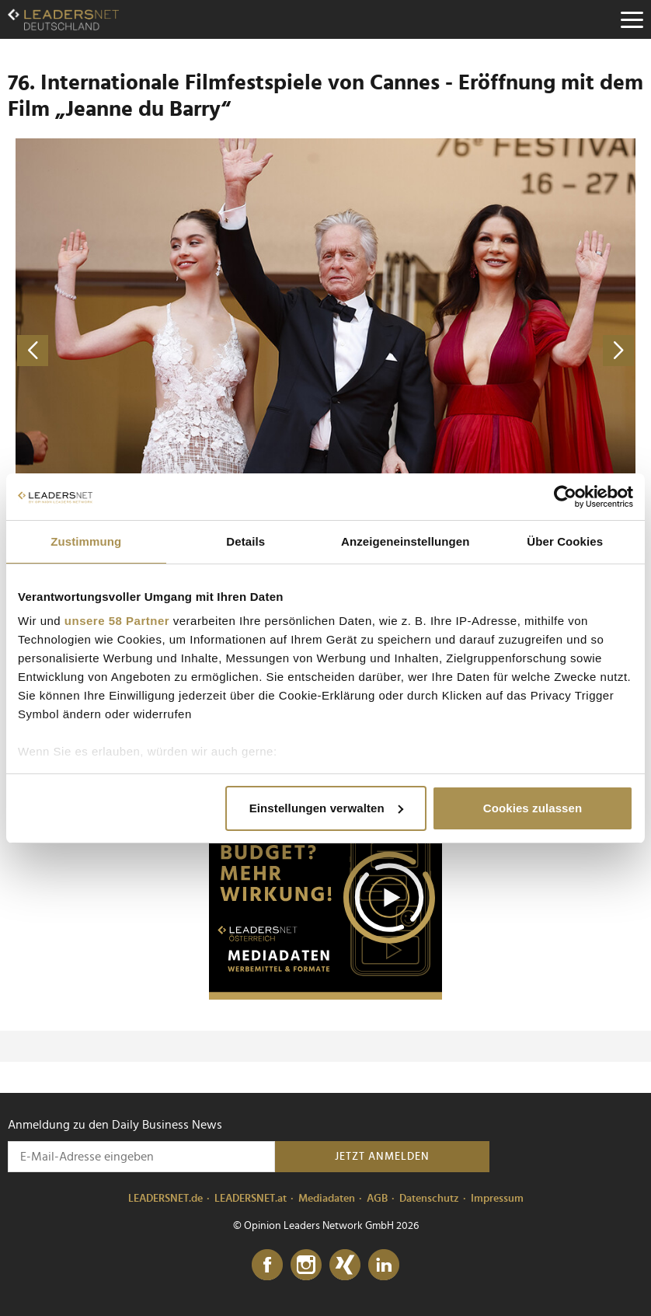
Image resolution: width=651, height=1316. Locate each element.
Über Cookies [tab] (565, 541)
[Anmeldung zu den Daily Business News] (141, 1156)
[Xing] (344, 1265)
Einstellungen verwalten (326, 808)
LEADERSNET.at (250, 1198)
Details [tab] (245, 541)
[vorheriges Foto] (167, 350)
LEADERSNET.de (165, 1198)
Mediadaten (326, 1198)
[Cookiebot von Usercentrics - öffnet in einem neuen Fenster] (565, 496)
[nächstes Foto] (484, 350)
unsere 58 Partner (116, 620)
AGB (377, 1198)
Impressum (497, 1198)
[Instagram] (306, 1265)
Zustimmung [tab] (85, 541)
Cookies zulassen (532, 808)
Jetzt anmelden (382, 1156)
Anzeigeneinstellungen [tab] (405, 541)
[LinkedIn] (383, 1265)
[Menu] (631, 19)
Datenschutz (429, 1198)
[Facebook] (267, 1265)
